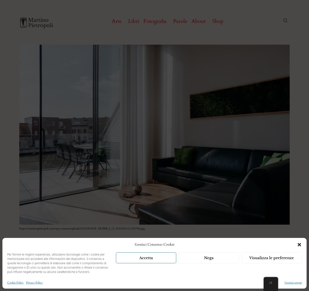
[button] (299, 244)
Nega (209, 258)
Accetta (146, 258)
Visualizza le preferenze (271, 258)
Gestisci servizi (293, 282)
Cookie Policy (15, 282)
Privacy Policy (34, 282)
